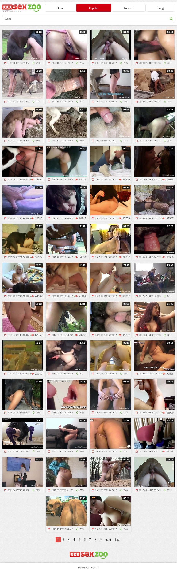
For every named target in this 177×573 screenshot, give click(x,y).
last (117, 539)
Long (160, 8)
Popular (93, 8)
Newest (128, 8)
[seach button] (171, 18)
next (108, 539)
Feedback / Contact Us (88, 567)
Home (60, 8)
